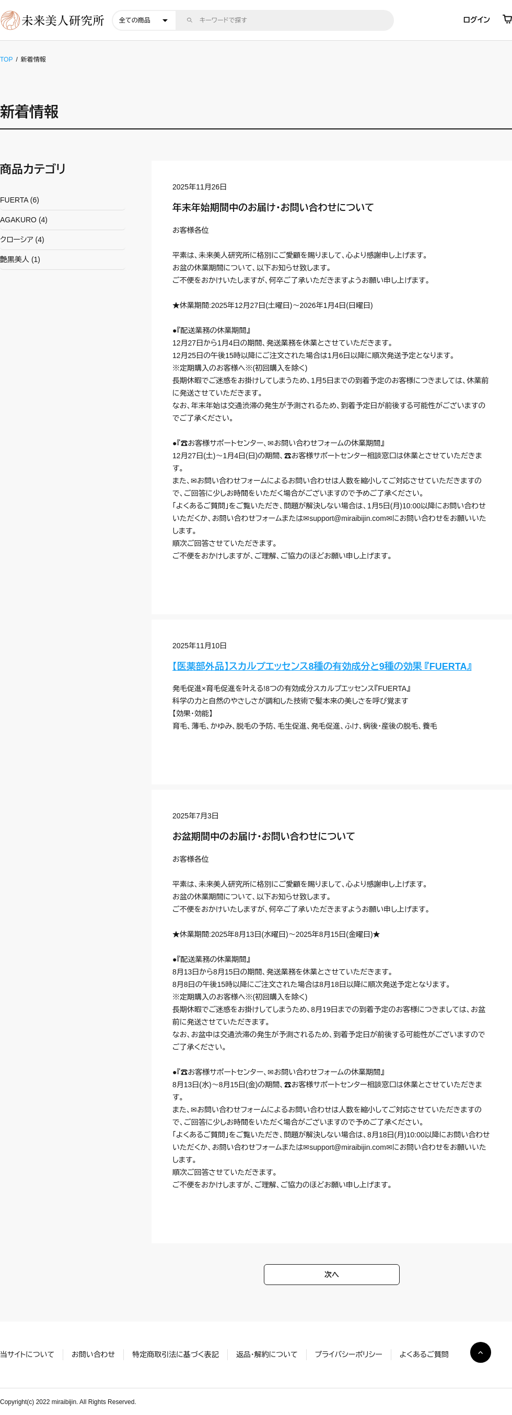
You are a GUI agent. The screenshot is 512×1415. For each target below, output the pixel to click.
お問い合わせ (93, 1354)
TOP (6, 59)
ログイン (476, 20)
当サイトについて (27, 1354)
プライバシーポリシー (348, 1354)
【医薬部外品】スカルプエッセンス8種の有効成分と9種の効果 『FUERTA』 (321, 666)
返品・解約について (267, 1354)
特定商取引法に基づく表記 (175, 1354)
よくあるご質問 (424, 1354)
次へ (331, 1274)
